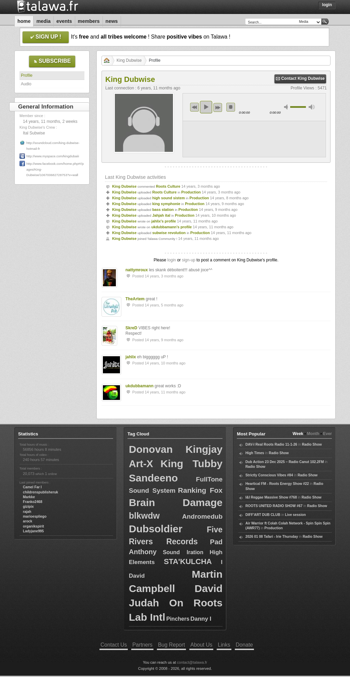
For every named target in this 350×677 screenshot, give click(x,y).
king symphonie (166, 204)
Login (327, 4)
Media (43, 21)
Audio (26, 84)
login (171, 260)
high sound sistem (168, 198)
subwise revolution (169, 233)
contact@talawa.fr (192, 662)
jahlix (130, 357)
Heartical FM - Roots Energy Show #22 (277, 484)
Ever (327, 433)
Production (191, 192)
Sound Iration (183, 552)
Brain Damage (176, 502)
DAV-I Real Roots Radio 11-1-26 (271, 444)
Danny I (200, 619)
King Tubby (191, 463)
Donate (244, 645)
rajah (27, 512)
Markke (29, 497)
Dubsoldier (156, 528)
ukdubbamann (139, 386)
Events (64, 21)
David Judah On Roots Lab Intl (176, 603)
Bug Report (171, 645)
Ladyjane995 (33, 531)
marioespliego (34, 516)
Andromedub (202, 516)
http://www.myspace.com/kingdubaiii (52, 156)
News (112, 21)
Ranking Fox (200, 490)
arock (27, 521)
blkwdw (144, 515)
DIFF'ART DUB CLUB (262, 515)
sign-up (188, 260)
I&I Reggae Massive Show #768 (271, 497)
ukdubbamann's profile (171, 227)
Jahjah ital (161, 215)
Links (224, 645)
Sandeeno (153, 478)
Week (298, 433)
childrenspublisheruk (40, 492)
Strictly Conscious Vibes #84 (269, 475)
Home (23, 21)
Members (89, 21)
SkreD (131, 328)
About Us (201, 645)
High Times (254, 453)
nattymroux (136, 270)
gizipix (28, 506)
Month (313, 433)
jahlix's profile (163, 221)
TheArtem (135, 299)
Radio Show (312, 444)
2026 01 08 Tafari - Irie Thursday (271, 536)
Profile (26, 75)
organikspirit (33, 526)
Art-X (141, 463)
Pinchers (178, 619)
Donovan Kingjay (176, 449)
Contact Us (113, 645)
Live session (295, 515)
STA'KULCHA (188, 561)
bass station (163, 209)
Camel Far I (32, 487)
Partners (142, 645)
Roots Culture (168, 186)
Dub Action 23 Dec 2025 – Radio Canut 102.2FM (284, 462)
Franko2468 (32, 502)
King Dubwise (129, 60)
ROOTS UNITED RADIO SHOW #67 (273, 506)
